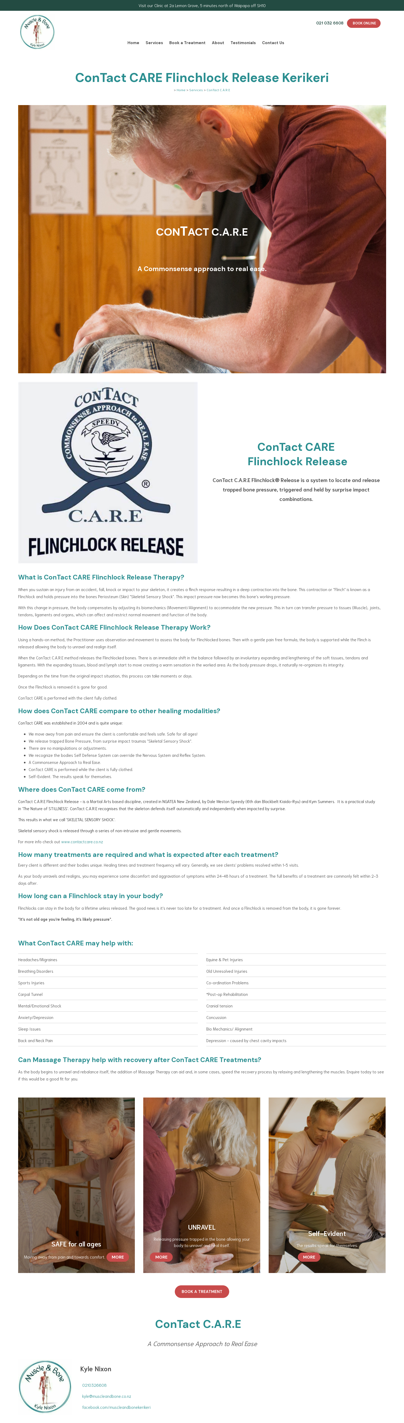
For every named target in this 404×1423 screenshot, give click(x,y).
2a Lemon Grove (183, 5)
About (218, 42)
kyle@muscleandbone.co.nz (106, 1396)
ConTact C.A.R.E (218, 89)
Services (154, 42)
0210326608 (94, 1385)
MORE (118, 1257)
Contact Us (273, 42)
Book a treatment (202, 1291)
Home (133, 42)
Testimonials (243, 42)
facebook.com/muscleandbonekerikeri (116, 1407)
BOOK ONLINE (364, 23)
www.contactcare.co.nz (82, 841)
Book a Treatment (187, 42)
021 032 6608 (330, 22)
